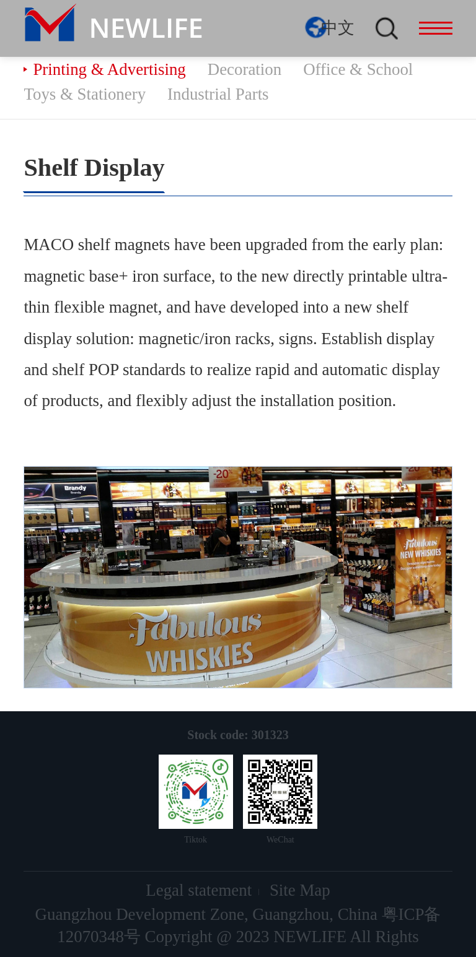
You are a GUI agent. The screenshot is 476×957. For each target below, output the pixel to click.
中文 (338, 28)
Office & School (358, 69)
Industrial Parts (217, 94)
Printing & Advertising (109, 69)
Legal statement (199, 890)
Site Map (300, 890)
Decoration (244, 69)
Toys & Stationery (85, 94)
